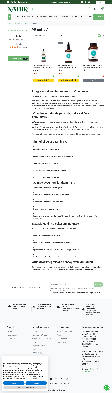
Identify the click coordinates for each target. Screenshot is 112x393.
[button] (102, 9)
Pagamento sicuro (38, 346)
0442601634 (94, 369)
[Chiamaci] (23, 2)
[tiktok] (93, 2)
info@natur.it (86, 372)
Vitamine (25, 23)
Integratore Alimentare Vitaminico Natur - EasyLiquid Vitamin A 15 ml (42, 67)
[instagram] (85, 2)
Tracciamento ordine (64, 332)
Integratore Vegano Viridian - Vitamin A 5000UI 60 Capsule (92, 66)
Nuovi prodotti (12, 335)
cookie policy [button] (37, 369)
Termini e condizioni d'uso (41, 339)
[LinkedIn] (62, 379)
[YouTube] (51, 379)
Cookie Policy (37, 353)
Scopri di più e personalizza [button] (25, 387)
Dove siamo (36, 349)
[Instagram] (56, 379)
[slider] (15, 47)
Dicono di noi (13, 30)
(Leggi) (100, 293)
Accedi (59, 335)
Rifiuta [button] (14, 383)
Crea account (62, 339)
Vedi (93, 80)
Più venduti (11, 339)
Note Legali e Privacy (39, 335)
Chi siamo (35, 342)
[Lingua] (100, 2)
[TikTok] (67, 379)
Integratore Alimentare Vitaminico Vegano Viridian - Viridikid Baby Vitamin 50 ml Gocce (67, 68)
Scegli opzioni (43, 80)
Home (10, 23)
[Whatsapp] (15, 2)
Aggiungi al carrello (68, 80)
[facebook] (82, 2)
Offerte (9, 332)
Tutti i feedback (19, 59)
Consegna (35, 332)
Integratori (18, 23)
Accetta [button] (36, 383)
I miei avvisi (61, 342)
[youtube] (89, 2)
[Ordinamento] (48, 36)
